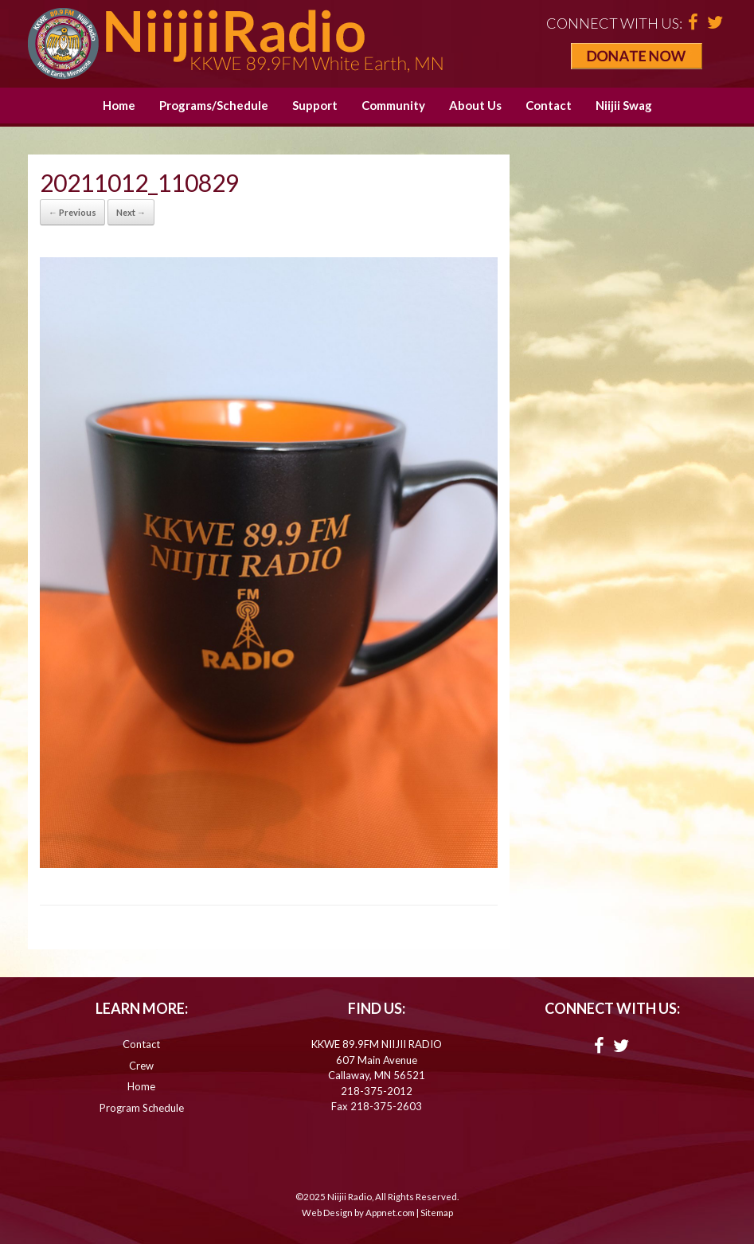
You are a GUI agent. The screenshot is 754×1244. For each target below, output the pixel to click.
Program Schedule (142, 1107)
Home (119, 105)
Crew (141, 1065)
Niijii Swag (624, 105)
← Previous (72, 212)
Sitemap (436, 1212)
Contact (548, 105)
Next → (131, 212)
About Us (475, 105)
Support (315, 105)
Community (393, 105)
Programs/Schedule (213, 105)
